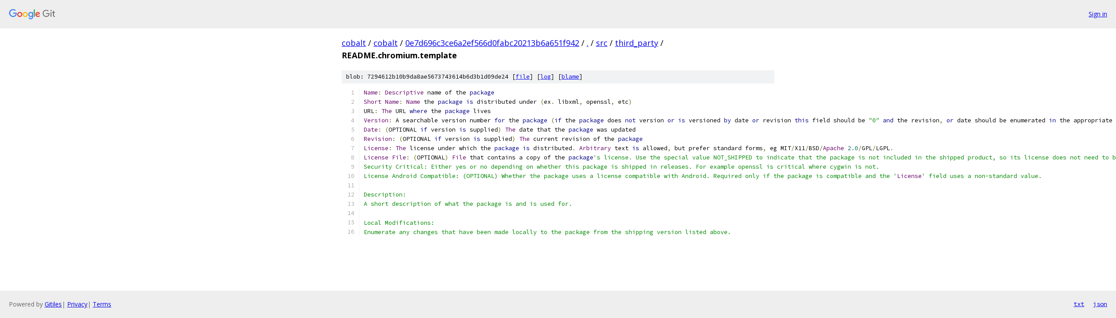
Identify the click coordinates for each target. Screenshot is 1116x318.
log (545, 76)
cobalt (354, 43)
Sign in (1098, 14)
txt (1079, 304)
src (601, 43)
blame (570, 76)
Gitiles (53, 304)
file (523, 76)
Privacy (77, 304)
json (1100, 304)
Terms (102, 304)
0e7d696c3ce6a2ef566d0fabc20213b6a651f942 (492, 43)
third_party (636, 43)
